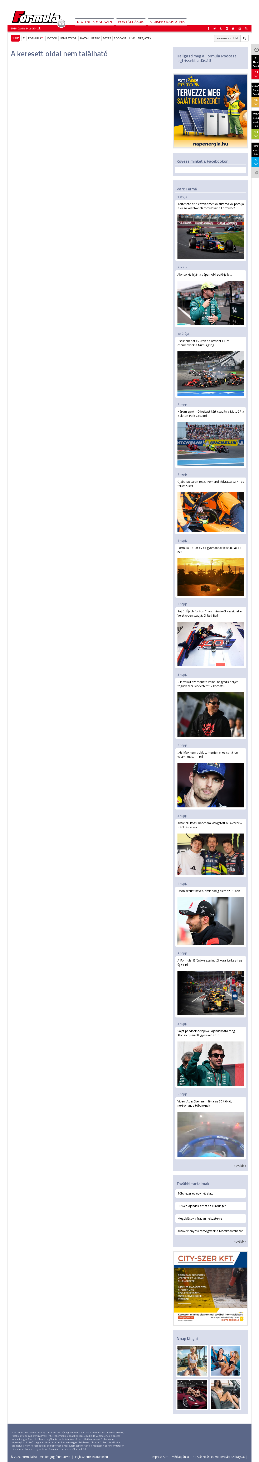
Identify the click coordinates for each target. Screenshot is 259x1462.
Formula (36, 38)
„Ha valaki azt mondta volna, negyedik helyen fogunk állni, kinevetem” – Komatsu (210, 708)
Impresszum (160, 1457)
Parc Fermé (186, 189)
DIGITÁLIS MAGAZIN (94, 22)
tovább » (240, 1166)
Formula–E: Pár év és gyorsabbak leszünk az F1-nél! (210, 571)
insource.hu (100, 1457)
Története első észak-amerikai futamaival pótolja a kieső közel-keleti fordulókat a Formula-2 (210, 230)
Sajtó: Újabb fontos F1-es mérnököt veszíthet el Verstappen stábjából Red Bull (210, 637)
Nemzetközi (68, 38)
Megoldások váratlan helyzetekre (199, 1218)
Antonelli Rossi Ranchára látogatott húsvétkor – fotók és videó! (210, 848)
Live (132, 38)
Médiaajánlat (180, 1457)
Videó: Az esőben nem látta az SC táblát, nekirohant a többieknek (210, 1128)
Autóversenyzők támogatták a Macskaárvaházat (210, 1231)
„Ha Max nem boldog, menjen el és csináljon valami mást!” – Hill (210, 778)
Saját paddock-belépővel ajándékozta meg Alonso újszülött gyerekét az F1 (210, 1057)
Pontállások (131, 22)
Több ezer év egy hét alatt (195, 1193)
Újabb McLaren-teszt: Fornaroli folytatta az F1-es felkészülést (210, 506)
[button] (246, 28)
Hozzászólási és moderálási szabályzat (218, 1457)
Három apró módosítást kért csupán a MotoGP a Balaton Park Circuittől (210, 437)
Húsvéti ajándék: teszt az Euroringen (201, 1206)
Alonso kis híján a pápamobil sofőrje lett (210, 298)
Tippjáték (144, 38)
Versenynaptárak (167, 22)
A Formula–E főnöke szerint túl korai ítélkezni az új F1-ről (210, 986)
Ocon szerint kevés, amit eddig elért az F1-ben (210, 917)
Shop (15, 38)
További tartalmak (192, 1183)
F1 (24, 38)
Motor (52, 38)
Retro (95, 38)
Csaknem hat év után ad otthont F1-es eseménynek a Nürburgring (210, 367)
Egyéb (107, 38)
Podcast (120, 38)
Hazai (84, 38)
